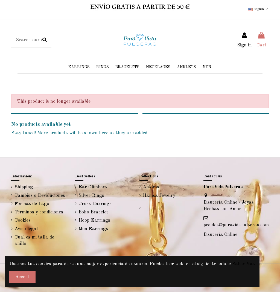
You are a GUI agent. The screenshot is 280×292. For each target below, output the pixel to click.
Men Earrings (93, 229)
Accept (22, 277)
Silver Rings (91, 195)
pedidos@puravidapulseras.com (236, 225)
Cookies (22, 220)
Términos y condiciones (38, 212)
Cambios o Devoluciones (39, 195)
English (258, 9)
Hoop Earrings (94, 220)
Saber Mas (243, 264)
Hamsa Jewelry (159, 195)
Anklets (151, 187)
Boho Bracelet (93, 212)
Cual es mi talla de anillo (34, 240)
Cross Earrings (95, 203)
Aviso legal (26, 229)
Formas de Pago (31, 203)
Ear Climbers (92, 187)
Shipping (23, 187)
